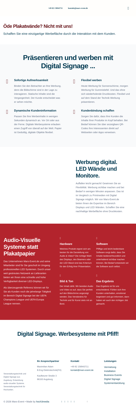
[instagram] (64, 402)
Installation (110, 371)
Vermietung (110, 367)
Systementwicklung (114, 383)
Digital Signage (112, 379)
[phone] (74, 402)
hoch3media (42, 401)
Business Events (113, 375)
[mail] (71, 402)
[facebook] (61, 402)
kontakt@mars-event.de (78, 8)
